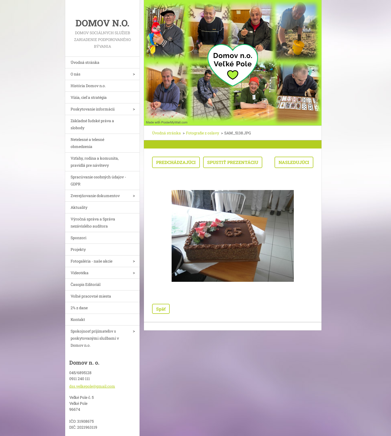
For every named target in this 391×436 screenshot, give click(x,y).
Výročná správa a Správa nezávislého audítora (93, 222)
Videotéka (80, 272)
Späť (161, 309)
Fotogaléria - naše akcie (91, 261)
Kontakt (78, 319)
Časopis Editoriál (85, 284)
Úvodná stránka (85, 62)
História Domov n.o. (88, 85)
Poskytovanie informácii (93, 109)
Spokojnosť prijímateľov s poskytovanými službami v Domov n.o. (95, 338)
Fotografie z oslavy (202, 132)
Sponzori (78, 237)
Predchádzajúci (176, 162)
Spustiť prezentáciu (232, 162)
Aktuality (79, 207)
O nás (75, 74)
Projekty (78, 249)
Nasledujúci (294, 162)
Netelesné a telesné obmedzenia (87, 143)
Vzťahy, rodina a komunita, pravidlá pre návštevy (95, 162)
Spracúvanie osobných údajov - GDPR (98, 180)
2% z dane (79, 307)
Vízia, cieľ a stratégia (89, 97)
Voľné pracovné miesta (91, 296)
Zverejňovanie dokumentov (95, 195)
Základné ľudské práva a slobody (92, 124)
